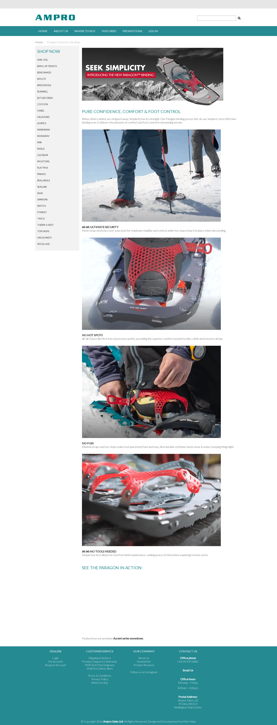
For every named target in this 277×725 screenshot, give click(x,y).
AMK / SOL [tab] (42, 59)
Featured (109, 31)
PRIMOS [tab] (41, 174)
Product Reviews (144, 665)
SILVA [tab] (40, 193)
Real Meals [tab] (43, 180)
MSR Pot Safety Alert (100, 668)
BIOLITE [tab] (41, 78)
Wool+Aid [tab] (43, 244)
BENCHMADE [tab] (44, 72)
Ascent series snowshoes (128, 638)
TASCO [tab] (41, 218)
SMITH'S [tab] (41, 205)
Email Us (188, 670)
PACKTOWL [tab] (43, 161)
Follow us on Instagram (143, 672)
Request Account (55, 665)
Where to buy (84, 31)
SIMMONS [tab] (42, 199)
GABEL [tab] (40, 110)
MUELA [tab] (41, 148)
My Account (55, 661)
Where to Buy (99, 682)
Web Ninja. (189, 721)
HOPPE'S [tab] (41, 123)
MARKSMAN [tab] (43, 129)
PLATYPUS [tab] (42, 167)
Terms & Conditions (99, 675)
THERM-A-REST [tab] (45, 224)
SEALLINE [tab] (42, 186)
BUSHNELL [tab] (42, 91)
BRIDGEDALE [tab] (44, 85)
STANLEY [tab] (42, 212)
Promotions (132, 31)
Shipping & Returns (100, 658)
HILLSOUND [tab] (43, 117)
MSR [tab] (39, 142)
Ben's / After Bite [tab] (47, 66)
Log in (153, 31)
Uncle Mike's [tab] (44, 237)
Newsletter (144, 661)
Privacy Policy (99, 679)
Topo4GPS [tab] (43, 231)
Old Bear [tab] (42, 155)
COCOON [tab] (42, 104)
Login (55, 658)
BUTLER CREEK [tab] (45, 97)
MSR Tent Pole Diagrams (100, 665)
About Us (61, 31)
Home (42, 31)
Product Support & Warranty (99, 661)
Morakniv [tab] (43, 136)
